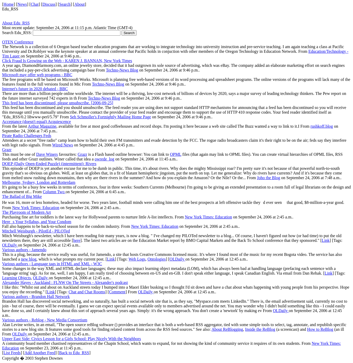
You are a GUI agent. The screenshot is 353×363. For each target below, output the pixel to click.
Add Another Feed (39, 353)
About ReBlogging (227, 329)
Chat (34, 4)
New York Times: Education (35, 207)
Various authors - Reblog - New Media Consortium (44, 320)
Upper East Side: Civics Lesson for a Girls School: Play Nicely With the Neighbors (71, 338)
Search (65, 4)
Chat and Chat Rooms (87, 292)
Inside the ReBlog (260, 329)
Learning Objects (16, 278)
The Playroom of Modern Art (26, 212)
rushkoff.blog (322, 126)
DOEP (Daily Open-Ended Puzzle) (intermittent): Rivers (49, 163)
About (79, 4)
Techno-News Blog (122, 70)
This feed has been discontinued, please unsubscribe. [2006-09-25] (57, 103)
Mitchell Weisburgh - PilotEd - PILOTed (36, 231)
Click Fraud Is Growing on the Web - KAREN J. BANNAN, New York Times (67, 61)
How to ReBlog (320, 329)
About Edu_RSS (16, 23)
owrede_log (104, 159)
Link (326, 240)
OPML (175, 154)
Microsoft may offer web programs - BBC (37, 75)
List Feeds (12, 353)
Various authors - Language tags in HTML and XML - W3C (52, 264)
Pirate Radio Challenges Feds (26, 135)
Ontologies (156, 259)
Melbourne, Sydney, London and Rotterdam (38, 182)
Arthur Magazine (42, 126)
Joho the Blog (268, 178)
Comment (117, 292)
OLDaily (10, 245)
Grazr (6, 149)
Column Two (54, 192)
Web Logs (137, 259)
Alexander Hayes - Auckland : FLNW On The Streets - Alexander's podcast (65, 282)
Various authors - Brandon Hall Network (36, 296)
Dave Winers (47, 154)
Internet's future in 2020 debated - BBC (35, 89)
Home (8, 4)
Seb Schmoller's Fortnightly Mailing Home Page (110, 117)
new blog (28, 259)
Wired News (62, 145)
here (76, 240)
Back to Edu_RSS (74, 353)
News (22, 4)
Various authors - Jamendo (24, 250)
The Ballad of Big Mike (22, 196)
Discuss (48, 4)
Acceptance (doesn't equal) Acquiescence (36, 121)
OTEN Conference (17, 42)
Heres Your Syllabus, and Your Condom (36, 221)
